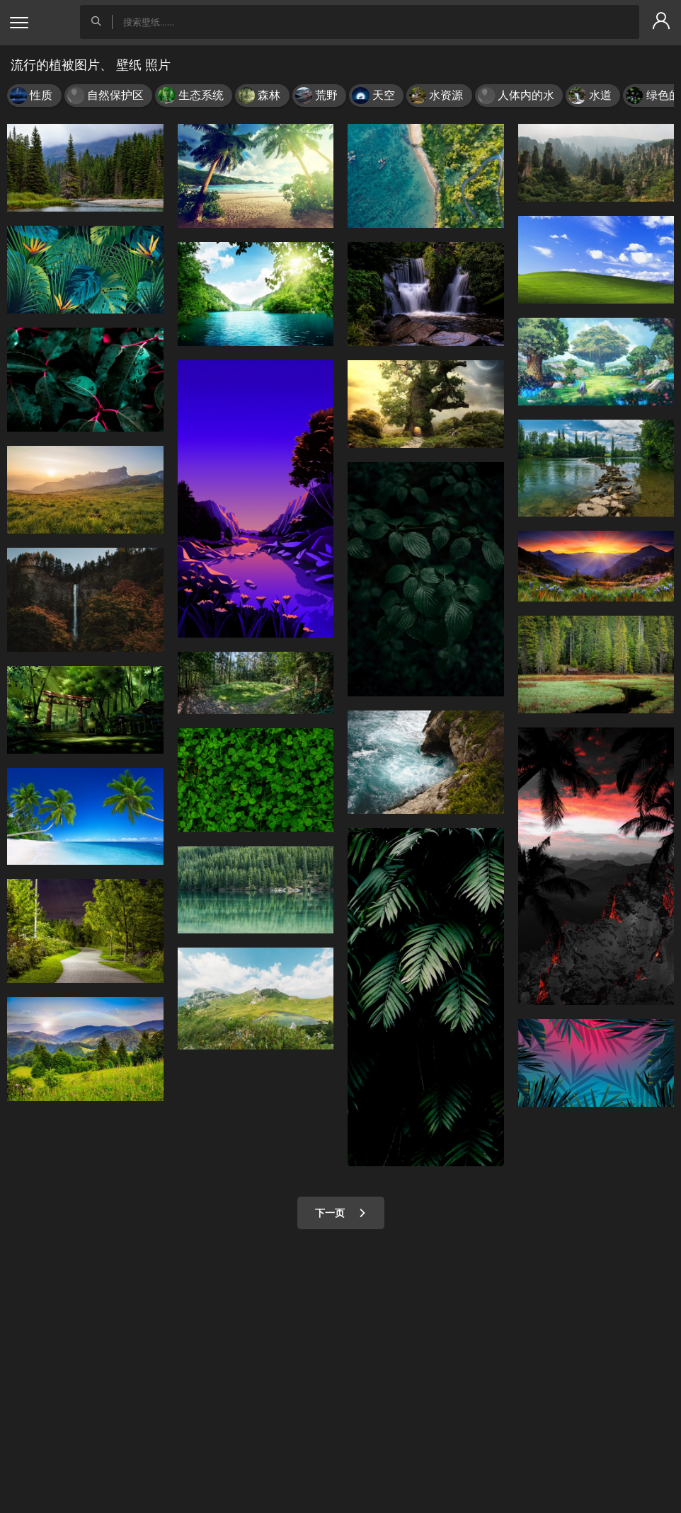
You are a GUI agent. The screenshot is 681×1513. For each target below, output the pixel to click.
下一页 (341, 1212)
